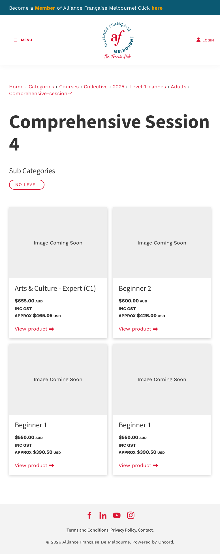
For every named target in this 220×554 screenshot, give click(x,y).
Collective (96, 86)
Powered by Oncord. (153, 542)
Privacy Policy (123, 530)
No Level (26, 184)
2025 (118, 86)
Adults (178, 86)
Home (16, 86)
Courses (69, 86)
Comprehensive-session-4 (41, 93)
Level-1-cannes (147, 86)
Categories (41, 86)
